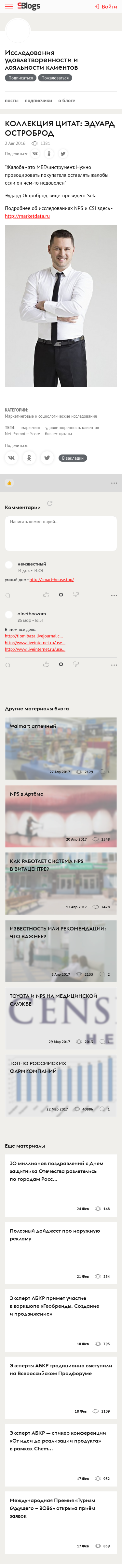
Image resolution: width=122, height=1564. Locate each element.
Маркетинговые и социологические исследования (51, 416)
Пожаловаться (55, 78)
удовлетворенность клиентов (72, 427)
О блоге (66, 100)
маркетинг (31, 427)
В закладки (73, 458)
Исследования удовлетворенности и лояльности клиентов (41, 60)
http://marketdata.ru (27, 216)
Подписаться (20, 78)
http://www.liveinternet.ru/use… (35, 643)
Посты (12, 100)
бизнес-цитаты (58, 434)
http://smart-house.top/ (52, 579)
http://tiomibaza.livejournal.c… (34, 636)
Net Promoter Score (22, 434)
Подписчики (38, 100)
